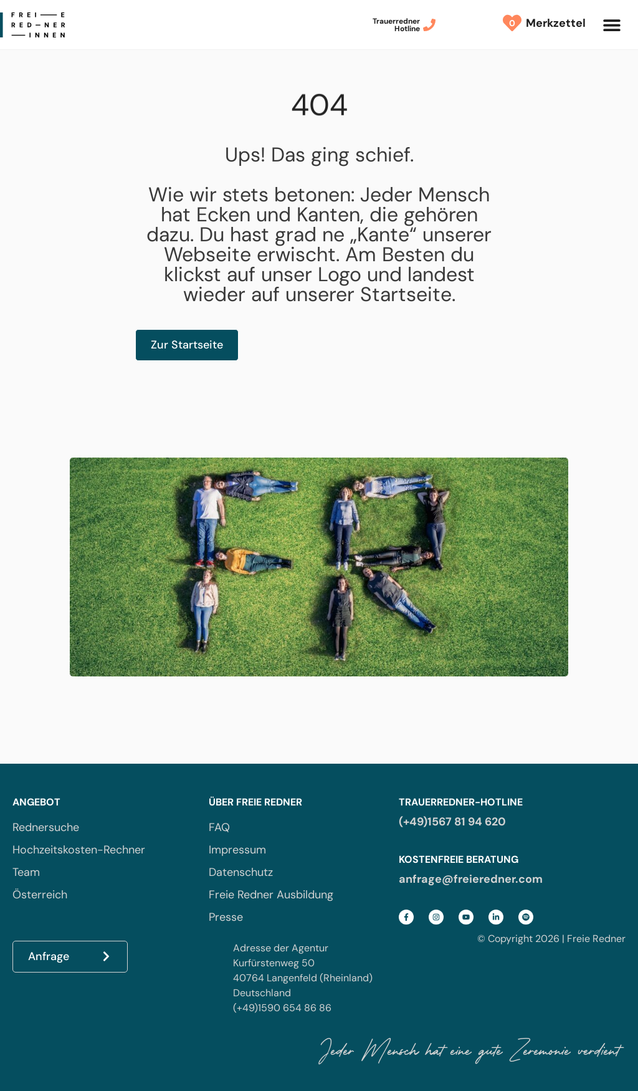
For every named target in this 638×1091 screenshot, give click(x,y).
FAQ (219, 827)
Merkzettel (552, 23)
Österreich (39, 894)
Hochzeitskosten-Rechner (78, 849)
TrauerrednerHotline (396, 25)
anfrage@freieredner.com (471, 879)
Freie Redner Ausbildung (271, 894)
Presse (226, 917)
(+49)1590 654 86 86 (282, 1007)
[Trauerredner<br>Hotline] (429, 25)
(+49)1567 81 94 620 (452, 821)
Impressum (237, 849)
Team (26, 872)
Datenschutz (241, 872)
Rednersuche (45, 827)
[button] (612, 25)
